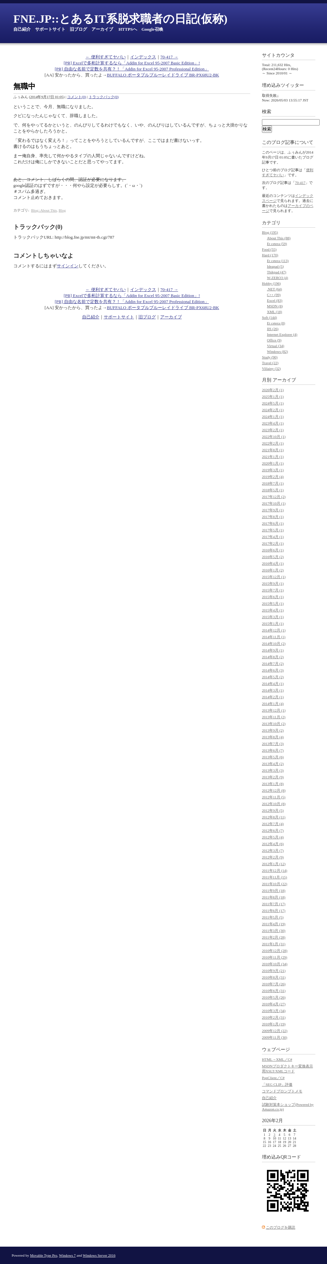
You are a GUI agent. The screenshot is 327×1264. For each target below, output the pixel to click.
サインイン (67, 265)
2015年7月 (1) (273, 590)
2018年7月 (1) (273, 483)
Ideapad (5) (275, 266)
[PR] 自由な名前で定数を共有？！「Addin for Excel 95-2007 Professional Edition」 (132, 68)
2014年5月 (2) (273, 677)
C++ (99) (274, 295)
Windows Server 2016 (99, 1255)
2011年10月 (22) (274, 884)
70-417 (300, 183)
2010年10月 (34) (274, 964)
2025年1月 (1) (273, 397)
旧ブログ (78, 29)
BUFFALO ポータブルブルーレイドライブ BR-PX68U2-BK (163, 74)
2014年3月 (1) (273, 690)
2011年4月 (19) (273, 924)
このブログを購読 (280, 1227)
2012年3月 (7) (273, 850)
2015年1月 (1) (273, 623)
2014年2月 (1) (273, 697)
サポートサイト (50, 29)
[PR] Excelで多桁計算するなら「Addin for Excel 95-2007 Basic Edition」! (132, 62)
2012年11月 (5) (273, 797)
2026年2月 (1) (273, 390)
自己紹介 (22, 29)
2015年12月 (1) (274, 577)
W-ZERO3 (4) (277, 278)
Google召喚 (152, 29)
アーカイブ (102, 29)
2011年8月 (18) (273, 897)
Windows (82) (277, 351)
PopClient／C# (273, 1078)
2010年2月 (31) (274, 1017)
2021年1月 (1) (273, 457)
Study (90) (270, 357)
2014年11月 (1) (273, 637)
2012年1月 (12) (274, 864)
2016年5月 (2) (273, 557)
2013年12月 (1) (274, 710)
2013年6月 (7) (273, 750)
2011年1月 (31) (273, 944)
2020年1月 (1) (273, 463)
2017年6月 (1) (273, 523)
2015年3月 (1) (273, 617)
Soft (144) (269, 317)
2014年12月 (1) (274, 630)
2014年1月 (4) (273, 704)
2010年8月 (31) (274, 977)
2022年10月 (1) (274, 437)
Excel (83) (274, 300)
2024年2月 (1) (273, 410)
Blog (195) (270, 232)
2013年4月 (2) (273, 764)
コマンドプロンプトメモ (282, 1091)
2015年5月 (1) (273, 603)
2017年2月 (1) (273, 543)
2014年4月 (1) (273, 684)
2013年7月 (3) (273, 744)
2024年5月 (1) (273, 403)
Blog (62, 210)
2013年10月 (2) (274, 724)
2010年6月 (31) (274, 991)
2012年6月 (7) (273, 830)
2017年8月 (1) (273, 517)
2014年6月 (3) (273, 670)
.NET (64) (274, 289)
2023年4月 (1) (273, 423)
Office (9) (274, 340)
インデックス (143, 56)
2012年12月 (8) (274, 790)
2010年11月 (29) (274, 957)
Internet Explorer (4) (282, 334)
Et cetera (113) (278, 261)
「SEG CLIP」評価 (277, 1084)
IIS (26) (273, 329)
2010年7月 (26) (274, 984)
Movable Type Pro (43, 1255)
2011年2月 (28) (273, 937)
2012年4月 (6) (273, 844)
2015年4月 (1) (273, 610)
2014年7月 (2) (273, 664)
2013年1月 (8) (273, 784)
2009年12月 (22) (274, 1031)
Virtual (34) (275, 346)
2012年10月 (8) (274, 804)
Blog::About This (44, 210)
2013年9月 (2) (273, 730)
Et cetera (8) (276, 323)
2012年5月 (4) (273, 837)
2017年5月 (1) (273, 530)
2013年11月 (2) (273, 717)
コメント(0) (76, 97)
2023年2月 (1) (273, 430)
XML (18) (274, 312)
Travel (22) (270, 363)
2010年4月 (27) (274, 1004)
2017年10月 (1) (274, 503)
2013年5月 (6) (273, 757)
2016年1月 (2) (273, 570)
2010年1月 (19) (274, 1024)
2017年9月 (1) (273, 510)
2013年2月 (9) (273, 777)
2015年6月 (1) (273, 597)
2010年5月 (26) (274, 997)
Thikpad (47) (276, 272)
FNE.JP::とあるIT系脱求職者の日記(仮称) (120, 19)
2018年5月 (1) (273, 490)
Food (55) (269, 249)
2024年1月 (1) (273, 417)
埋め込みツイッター (283, 85)
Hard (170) (270, 255)
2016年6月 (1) (273, 550)
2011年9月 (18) (273, 891)
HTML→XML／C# (277, 1059)
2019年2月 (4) (273, 477)
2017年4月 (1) (273, 537)
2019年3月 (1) (273, 470)
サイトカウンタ (278, 55)
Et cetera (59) (277, 244)
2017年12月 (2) (274, 497)
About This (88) (279, 238)
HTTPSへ (127, 29)
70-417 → (169, 56)
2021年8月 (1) (273, 450)
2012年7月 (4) (273, 824)
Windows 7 (67, 1255)
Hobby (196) (271, 283)
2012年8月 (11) (273, 817)
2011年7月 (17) (273, 904)
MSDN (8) (275, 306)
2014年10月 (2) (274, 644)
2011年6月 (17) (273, 911)
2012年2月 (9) (273, 857)
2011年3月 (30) (273, 931)
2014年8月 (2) (273, 657)
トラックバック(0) (104, 97)
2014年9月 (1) (273, 650)
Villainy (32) (271, 368)
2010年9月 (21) (274, 971)
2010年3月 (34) (274, 1011)
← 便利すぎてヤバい (105, 56)
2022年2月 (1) (273, 443)
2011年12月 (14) (274, 870)
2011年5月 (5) (273, 917)
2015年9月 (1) (273, 583)
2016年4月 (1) (273, 563)
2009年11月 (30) (274, 1037)
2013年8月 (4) (273, 737)
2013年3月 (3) (273, 770)
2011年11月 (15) (274, 877)
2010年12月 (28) (274, 951)
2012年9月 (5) (273, 810)
